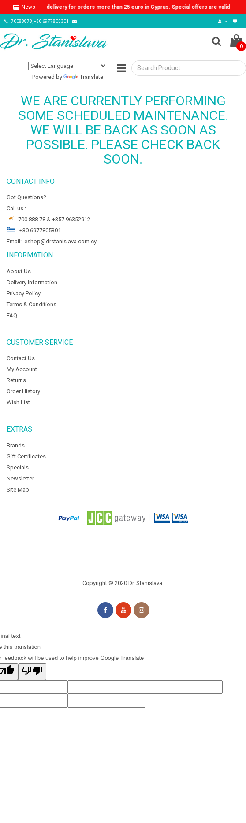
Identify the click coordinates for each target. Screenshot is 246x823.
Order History (23, 391)
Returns (16, 380)
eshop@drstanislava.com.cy (60, 241)
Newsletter (20, 478)
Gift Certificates (26, 456)
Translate (83, 77)
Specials (18, 467)
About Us (19, 271)
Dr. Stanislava (145, 583)
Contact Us (21, 358)
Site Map (18, 489)
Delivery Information (32, 282)
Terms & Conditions (31, 304)
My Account (22, 369)
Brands (16, 445)
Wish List (18, 402)
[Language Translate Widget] (67, 66)
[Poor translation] (32, 671)
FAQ (12, 315)
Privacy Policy (24, 293)
